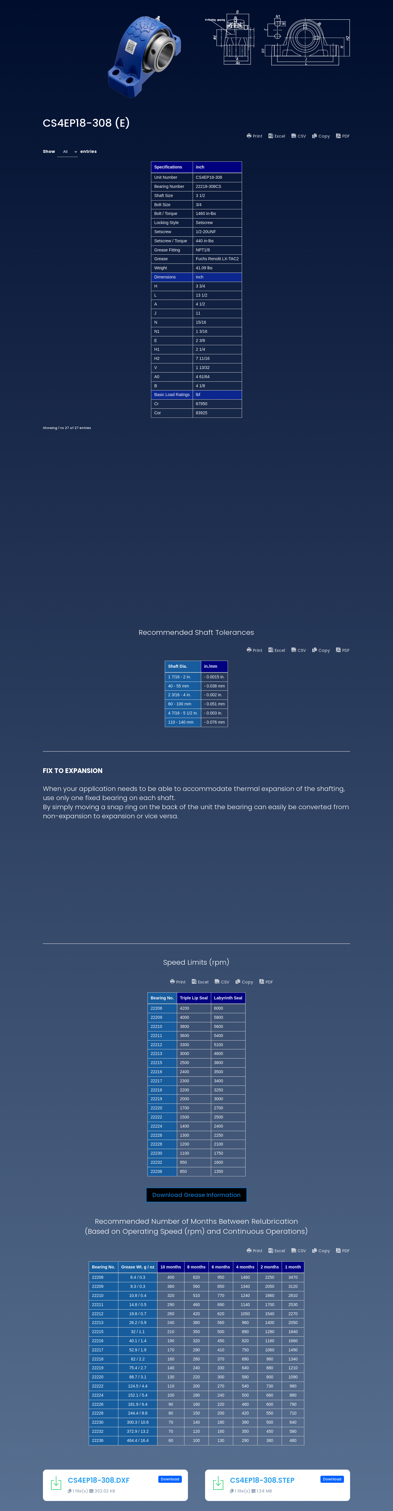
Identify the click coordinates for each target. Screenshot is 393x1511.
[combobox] (67, 152)
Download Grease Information (196, 1195)
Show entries (70, 152)
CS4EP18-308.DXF (99, 1480)
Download (170, 1479)
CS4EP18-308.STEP (262, 1480)
